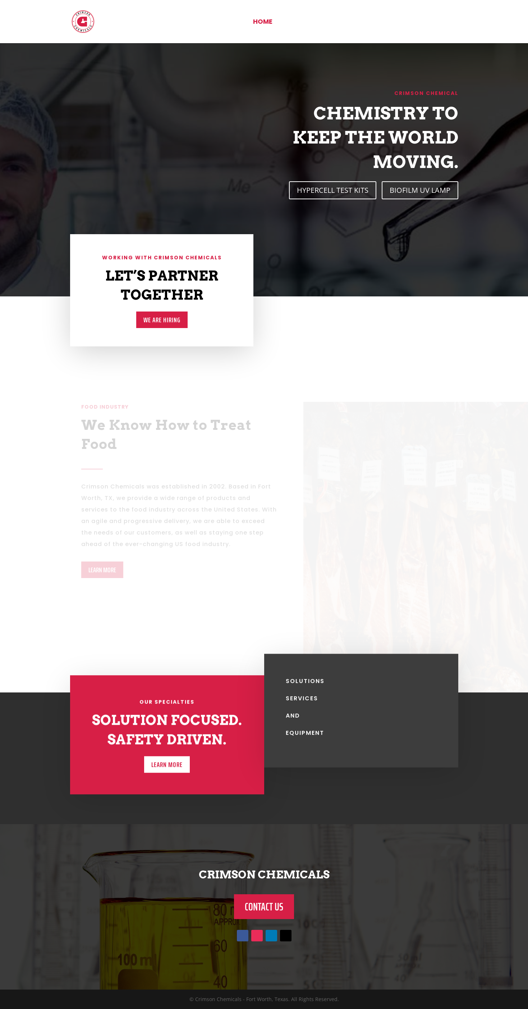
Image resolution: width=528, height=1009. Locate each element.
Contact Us (422, 22)
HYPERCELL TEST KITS (332, 190)
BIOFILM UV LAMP (420, 190)
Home (262, 22)
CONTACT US (264, 906)
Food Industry (357, 22)
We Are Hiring (161, 320)
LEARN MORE (102, 570)
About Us (298, 22)
